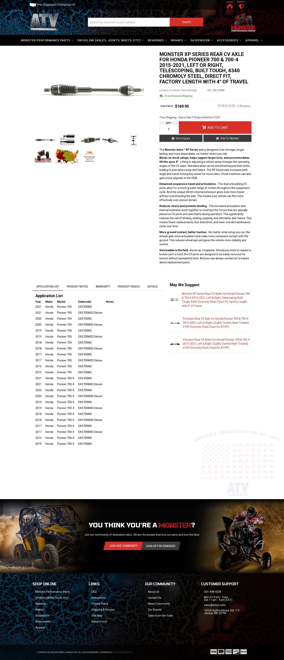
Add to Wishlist (229, 138)
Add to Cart (217, 128)
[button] (145, 22)
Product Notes (77, 286)
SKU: (209, 90)
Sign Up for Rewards (160, 546)
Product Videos (129, 286)
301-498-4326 (212, 591)
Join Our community (123, 545)
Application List (47, 286)
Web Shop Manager (122, 652)
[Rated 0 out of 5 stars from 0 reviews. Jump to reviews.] (234, 106)
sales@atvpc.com (215, 605)
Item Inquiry (183, 138)
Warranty (103, 286)
